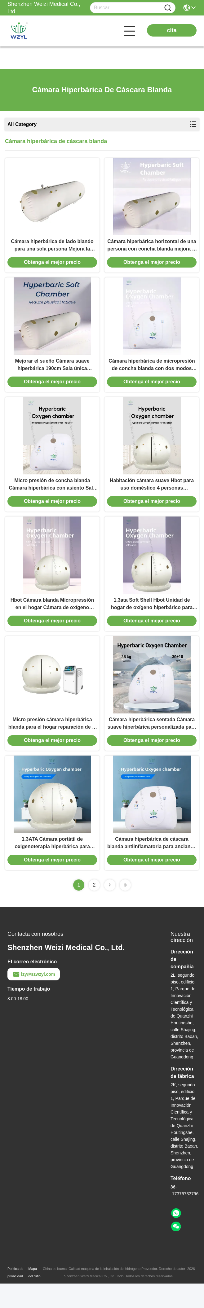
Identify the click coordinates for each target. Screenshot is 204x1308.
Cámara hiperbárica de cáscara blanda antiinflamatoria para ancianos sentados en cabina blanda (151, 868)
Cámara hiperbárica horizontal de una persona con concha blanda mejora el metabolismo (151, 250)
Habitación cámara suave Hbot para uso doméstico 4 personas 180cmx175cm (152, 497)
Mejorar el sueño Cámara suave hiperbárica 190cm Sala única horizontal (52, 373)
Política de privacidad (15, 1296)
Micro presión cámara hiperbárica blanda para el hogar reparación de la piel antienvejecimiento (52, 744)
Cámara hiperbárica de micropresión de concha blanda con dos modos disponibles (152, 373)
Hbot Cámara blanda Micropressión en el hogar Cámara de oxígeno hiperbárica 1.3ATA (52, 621)
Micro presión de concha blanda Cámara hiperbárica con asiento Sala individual (52, 497)
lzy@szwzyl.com (33, 998)
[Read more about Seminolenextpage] (109, 909)
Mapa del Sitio (35, 1296)
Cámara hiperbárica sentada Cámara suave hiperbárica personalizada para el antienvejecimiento (152, 744)
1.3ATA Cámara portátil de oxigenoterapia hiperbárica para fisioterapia (52, 868)
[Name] (167, 8)
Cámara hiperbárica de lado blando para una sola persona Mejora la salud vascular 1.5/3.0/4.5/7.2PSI (52, 250)
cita (171, 30)
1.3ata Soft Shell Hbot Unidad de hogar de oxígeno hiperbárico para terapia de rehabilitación (152, 621)
